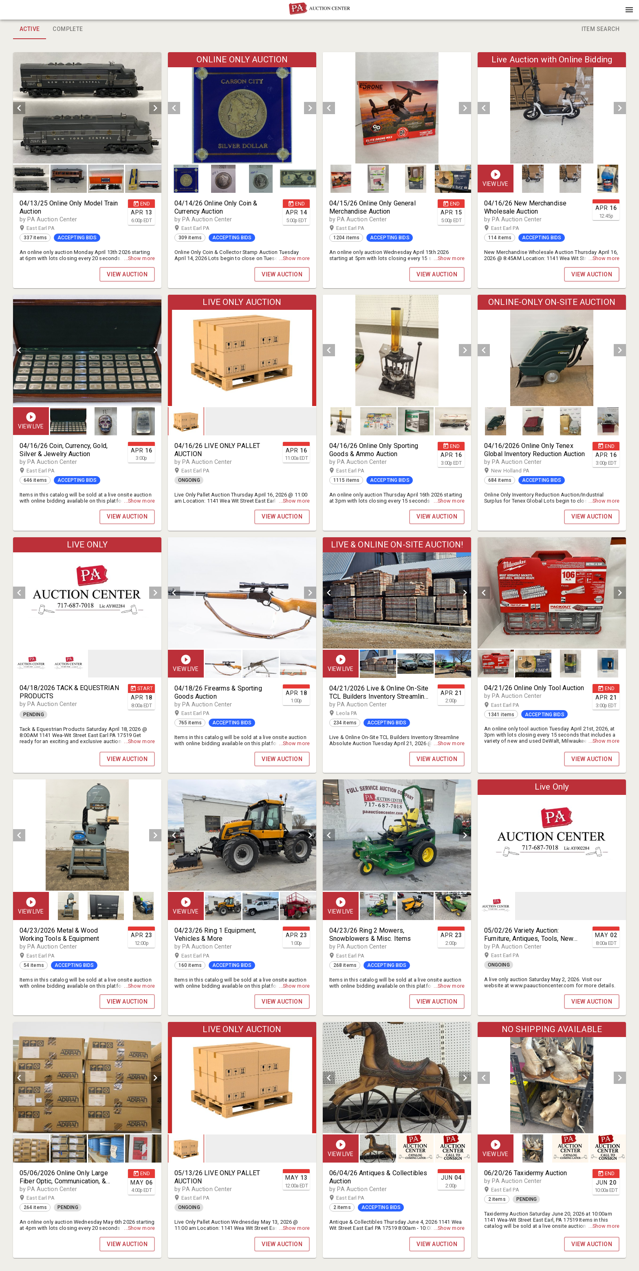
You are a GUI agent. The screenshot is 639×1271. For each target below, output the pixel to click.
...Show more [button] (139, 258)
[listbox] (87, 107)
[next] (155, 108)
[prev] (19, 108)
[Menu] (629, 10)
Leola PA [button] (354, 713)
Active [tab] (29, 29)
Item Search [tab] (600, 29)
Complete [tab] (67, 29)
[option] (87, 107)
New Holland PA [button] (518, 470)
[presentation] (319, 9)
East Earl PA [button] (48, 228)
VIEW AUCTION (127, 274)
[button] (319, 12)
